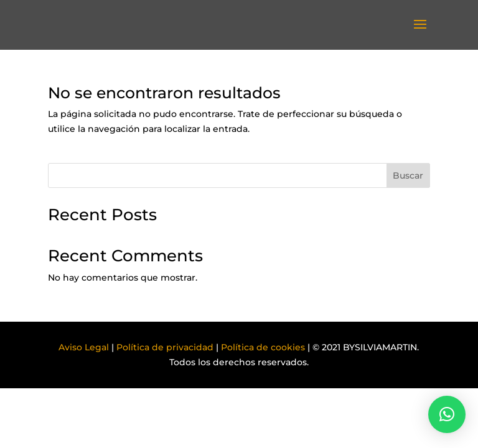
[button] (447, 414)
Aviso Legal (84, 347)
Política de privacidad (164, 347)
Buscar (408, 175)
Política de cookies (263, 347)
